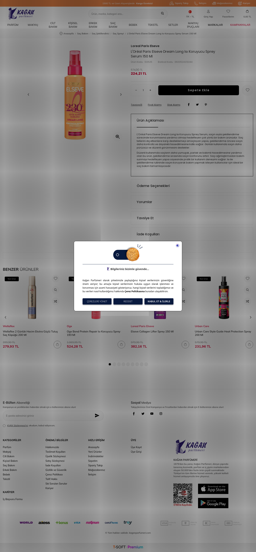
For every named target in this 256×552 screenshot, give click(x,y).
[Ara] (162, 14)
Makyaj (33, 25)
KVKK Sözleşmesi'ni (17, 425)
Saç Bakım (113, 24)
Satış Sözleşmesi (54, 460)
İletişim (200, 3)
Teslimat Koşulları (55, 451)
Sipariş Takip (179, 3)
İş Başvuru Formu (13, 499)
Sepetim (93, 460)
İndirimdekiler (96, 456)
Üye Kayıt (136, 447)
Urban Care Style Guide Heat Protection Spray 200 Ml (223, 333)
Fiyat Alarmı (155, 104)
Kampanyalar (240, 25)
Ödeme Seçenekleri (153, 185)
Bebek (133, 25)
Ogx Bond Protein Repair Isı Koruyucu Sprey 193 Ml (93, 333)
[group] (74, 94)
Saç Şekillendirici (100, 33)
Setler (173, 25)
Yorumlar (144, 201)
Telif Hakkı (51, 479)
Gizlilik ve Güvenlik (55, 469)
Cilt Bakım (53, 24)
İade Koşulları (148, 234)
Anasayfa (67, 33)
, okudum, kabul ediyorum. (29, 425)
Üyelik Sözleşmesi (55, 456)
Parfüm (12, 25)
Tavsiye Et (136, 104)
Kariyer (244, 3)
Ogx (69, 326)
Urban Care (202, 326)
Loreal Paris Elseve (145, 46)
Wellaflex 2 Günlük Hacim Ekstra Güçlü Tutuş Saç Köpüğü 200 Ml (30, 333)
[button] (29, 94)
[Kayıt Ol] (98, 415)
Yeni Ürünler (95, 451)
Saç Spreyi (118, 33)
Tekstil (153, 25)
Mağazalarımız (222, 3)
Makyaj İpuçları (193, 24)
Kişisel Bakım (73, 24)
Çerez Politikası (54, 474)
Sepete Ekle (199, 90)
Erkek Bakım (93, 24)
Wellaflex (8, 326)
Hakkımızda (52, 447)
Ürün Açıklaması (150, 120)
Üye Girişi (136, 451)
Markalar (215, 25)
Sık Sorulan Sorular (56, 483)
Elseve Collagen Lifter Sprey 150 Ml (152, 331)
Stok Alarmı (173, 104)
